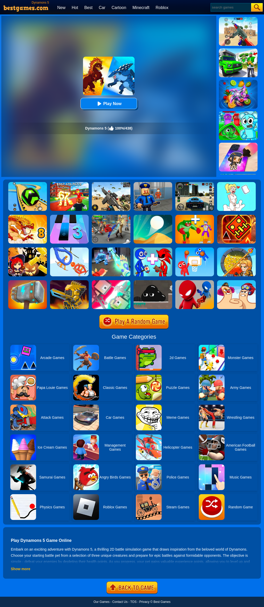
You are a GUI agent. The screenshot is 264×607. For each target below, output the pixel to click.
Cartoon (119, 7)
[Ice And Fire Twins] (111, 249)
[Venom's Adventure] (153, 282)
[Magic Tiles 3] (69, 216)
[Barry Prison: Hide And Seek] (153, 184)
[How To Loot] (236, 249)
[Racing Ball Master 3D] (27, 184)
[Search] (231, 7)
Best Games (161, 602)
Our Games (102, 602)
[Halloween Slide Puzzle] (27, 249)
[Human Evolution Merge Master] (194, 216)
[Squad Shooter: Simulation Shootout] (111, 184)
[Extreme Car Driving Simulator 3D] (194, 184)
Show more (20, 569)
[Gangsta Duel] (111, 216)
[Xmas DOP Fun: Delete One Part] (236, 184)
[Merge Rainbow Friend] (153, 249)
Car (102, 7)
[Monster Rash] (236, 216)
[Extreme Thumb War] (236, 282)
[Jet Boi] (111, 282)
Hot (75, 7)
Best (88, 7)
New (61, 7)
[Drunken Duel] (194, 282)
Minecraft (141, 7)
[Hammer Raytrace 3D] (27, 282)
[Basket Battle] (194, 249)
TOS (133, 602)
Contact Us (119, 602)
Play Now (108, 103)
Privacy (144, 602)
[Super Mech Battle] (69, 282)
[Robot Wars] (69, 249)
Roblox (161, 7)
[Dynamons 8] (27, 216)
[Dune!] (153, 216)
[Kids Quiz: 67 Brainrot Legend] (69, 184)
